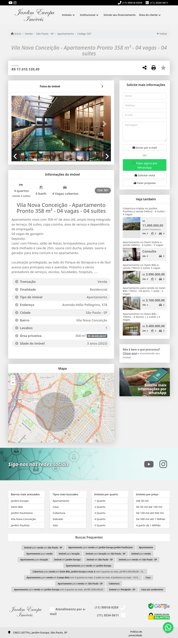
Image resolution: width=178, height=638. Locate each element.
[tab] (22, 86)
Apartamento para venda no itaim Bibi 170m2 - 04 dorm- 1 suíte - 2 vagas (144, 290)
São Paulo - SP (45, 33)
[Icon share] (10, 3)
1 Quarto (99, 500)
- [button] (13, 382)
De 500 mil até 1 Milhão (150, 519)
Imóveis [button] (67, 15)
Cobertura (59, 513)
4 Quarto (99, 519)
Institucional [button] (87, 15)
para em (43, 547)
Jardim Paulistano (22, 513)
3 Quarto (99, 513)
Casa (56, 507)
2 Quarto (99, 507)
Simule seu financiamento (120, 15)
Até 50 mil (142, 500)
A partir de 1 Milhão (148, 525)
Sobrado (58, 519)
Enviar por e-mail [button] (144, 147)
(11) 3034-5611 (159, 2)
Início (16, 33)
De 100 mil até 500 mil (150, 513)
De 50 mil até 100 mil (149, 507)
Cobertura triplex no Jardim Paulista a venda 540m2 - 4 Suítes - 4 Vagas (144, 211)
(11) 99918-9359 (132, 2)
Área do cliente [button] (148, 15)
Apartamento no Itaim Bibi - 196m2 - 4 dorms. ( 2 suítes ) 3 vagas (141, 316)
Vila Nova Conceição (23, 519)
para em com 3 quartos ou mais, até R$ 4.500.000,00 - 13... (88, 571)
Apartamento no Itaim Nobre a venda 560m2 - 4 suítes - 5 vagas (143, 243)
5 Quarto (99, 525)
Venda (29, 33)
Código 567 (84, 33)
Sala (55, 525)
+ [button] (13, 377)
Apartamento (65, 33)
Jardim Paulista (20, 525)
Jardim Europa (20, 500)
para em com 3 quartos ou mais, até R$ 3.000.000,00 (58, 589)
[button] (18, 123)
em (67, 559)
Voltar (162, 33)
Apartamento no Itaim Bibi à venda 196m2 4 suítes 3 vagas (141, 266)
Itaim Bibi (17, 507)
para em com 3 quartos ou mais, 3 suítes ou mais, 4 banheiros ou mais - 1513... (83, 577)
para (39, 553)
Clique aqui (130, 353)
